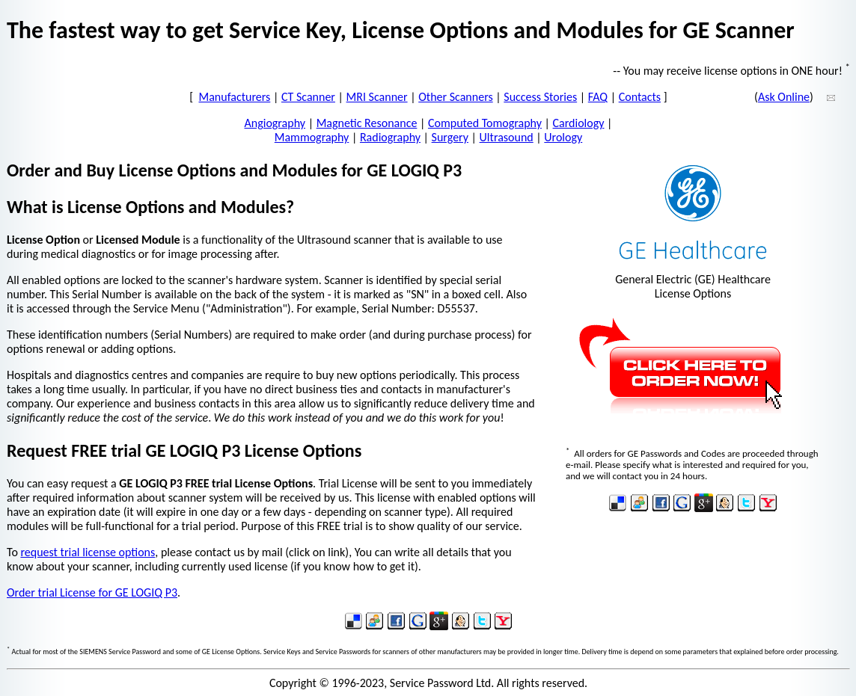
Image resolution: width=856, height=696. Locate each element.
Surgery (450, 137)
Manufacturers (235, 97)
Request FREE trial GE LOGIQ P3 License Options (184, 450)
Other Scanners (455, 97)
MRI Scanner (377, 97)
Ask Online (784, 97)
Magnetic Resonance (367, 123)
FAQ (598, 97)
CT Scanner (308, 97)
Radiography (390, 137)
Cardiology (579, 123)
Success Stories (540, 97)
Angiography (275, 123)
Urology (563, 137)
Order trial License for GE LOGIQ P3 (92, 592)
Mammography (312, 137)
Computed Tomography (485, 123)
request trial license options (87, 552)
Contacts (640, 97)
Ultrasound (507, 137)
